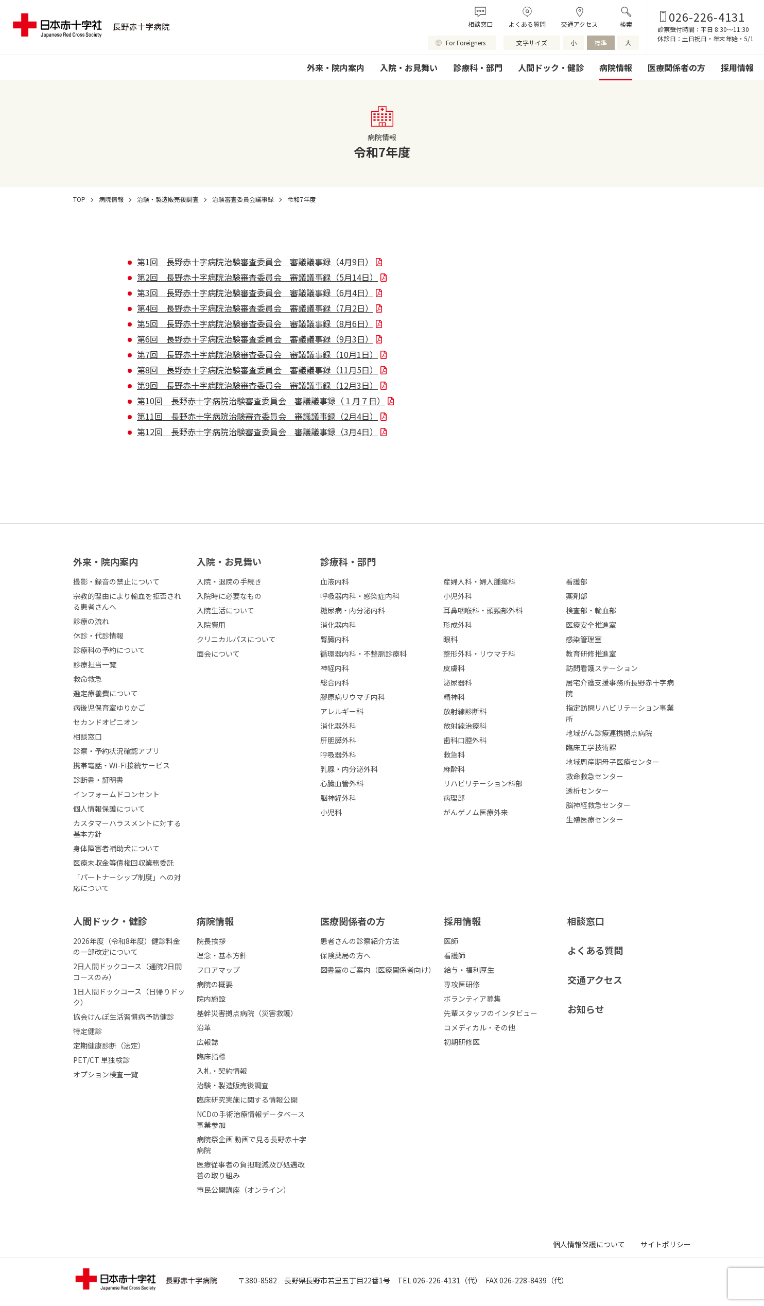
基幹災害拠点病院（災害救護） (247, 1013)
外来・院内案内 (335, 67)
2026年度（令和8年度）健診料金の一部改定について (126, 946)
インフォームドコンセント (116, 794)
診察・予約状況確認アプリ (116, 751)
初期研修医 (462, 1042)
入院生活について (225, 610)
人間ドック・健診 (551, 67)
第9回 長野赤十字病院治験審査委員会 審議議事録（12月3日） (257, 385)
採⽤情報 (462, 920)
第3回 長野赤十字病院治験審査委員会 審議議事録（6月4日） (255, 292)
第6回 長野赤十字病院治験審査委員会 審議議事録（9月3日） (255, 339)
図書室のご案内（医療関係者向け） (376, 970)
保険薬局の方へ (345, 955)
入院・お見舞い (409, 67)
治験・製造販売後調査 (233, 1085)
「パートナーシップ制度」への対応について (127, 882)
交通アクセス (579, 24)
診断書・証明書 (98, 780)
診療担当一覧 (94, 664)
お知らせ (585, 1009)
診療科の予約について (109, 650)
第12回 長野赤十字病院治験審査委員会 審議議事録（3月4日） (257, 431)
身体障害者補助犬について (116, 848)
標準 (601, 42)
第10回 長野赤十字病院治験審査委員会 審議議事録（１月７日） (261, 400)
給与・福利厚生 (469, 970)
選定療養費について (105, 693)
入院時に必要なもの (229, 596)
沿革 (204, 1027)
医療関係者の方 (676, 67)
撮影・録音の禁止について (116, 581)
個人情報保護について (109, 808)
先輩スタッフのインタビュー (490, 1013)
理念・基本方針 (222, 955)
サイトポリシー (665, 1244)
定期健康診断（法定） (109, 1045)
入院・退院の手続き (229, 581)
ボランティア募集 (472, 998)
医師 (451, 941)
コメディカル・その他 (479, 1027)
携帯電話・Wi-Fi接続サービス (121, 765)
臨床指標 (211, 1056)
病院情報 (615, 67)
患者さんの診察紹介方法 (360, 941)
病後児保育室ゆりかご (109, 707)
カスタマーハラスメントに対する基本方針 (127, 828)
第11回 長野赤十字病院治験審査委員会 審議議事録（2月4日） (257, 416)
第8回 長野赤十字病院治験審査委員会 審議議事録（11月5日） (257, 370)
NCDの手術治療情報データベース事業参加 (251, 1119)
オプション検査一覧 (105, 1074)
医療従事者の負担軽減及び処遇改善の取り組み (251, 1169)
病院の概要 (215, 984)
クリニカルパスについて (236, 639)
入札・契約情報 (222, 1071)
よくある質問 (527, 24)
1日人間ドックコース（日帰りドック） (129, 996)
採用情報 (737, 67)
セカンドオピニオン (105, 722)
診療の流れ (91, 621)
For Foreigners (465, 42)
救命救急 (87, 679)
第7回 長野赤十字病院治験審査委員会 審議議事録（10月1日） (257, 354)
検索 (626, 24)
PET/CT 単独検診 (101, 1060)
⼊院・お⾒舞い (229, 561)
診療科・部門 (477, 67)
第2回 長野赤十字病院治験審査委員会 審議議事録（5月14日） (257, 277)
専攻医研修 (462, 984)
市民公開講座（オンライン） (243, 1189)
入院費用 (211, 625)
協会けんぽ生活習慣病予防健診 (123, 1016)
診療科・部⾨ (348, 561)
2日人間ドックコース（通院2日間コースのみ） (127, 971)
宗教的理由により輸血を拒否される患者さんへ (127, 601)
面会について (218, 653)
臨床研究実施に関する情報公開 (247, 1099)
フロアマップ (218, 970)
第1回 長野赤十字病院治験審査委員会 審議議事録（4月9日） (255, 261)
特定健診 (87, 1031)
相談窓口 (480, 24)
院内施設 (211, 998)
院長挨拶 (211, 941)
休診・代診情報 (98, 635)
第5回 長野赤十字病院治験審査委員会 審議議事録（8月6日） (255, 323)
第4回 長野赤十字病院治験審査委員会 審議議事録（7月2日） (255, 308)
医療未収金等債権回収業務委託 (123, 862)
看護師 (454, 955)
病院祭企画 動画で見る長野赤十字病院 (251, 1144)
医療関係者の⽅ (352, 920)
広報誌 (207, 1042)
